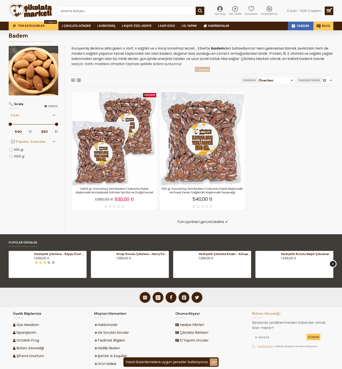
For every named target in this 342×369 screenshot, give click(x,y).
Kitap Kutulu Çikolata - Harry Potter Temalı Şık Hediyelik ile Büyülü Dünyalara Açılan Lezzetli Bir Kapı (142, 254)
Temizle (53, 106)
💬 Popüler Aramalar (28, 141)
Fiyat (15, 115)
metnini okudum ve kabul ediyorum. (285, 346)
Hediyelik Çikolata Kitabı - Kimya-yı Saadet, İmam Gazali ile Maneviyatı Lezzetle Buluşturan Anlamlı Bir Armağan (224, 254)
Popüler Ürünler (23, 242)
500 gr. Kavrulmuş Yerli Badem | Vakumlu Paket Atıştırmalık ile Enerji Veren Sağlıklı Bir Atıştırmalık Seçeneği (202, 190)
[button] (333, 264)
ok (214, 362)
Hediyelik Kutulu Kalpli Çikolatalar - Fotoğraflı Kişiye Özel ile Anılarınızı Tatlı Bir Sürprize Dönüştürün (306, 254)
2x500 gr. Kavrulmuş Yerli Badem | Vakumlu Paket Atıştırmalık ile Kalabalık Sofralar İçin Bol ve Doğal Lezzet (114, 190)
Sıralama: (258, 80)
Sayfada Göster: (311, 80)
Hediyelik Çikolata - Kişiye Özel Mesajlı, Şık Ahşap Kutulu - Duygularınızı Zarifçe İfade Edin (60, 254)
